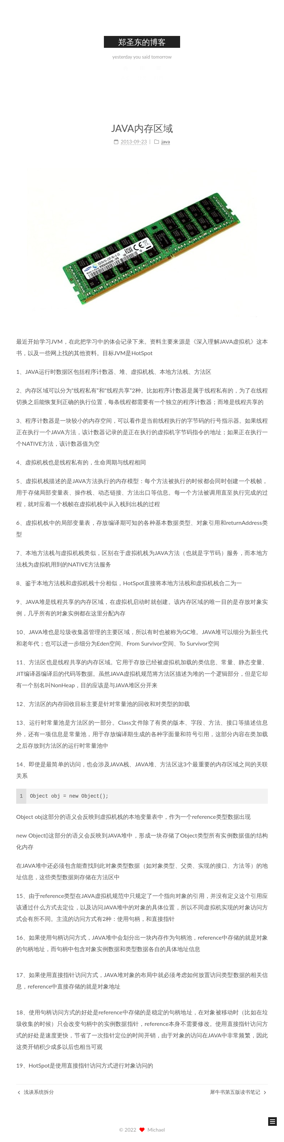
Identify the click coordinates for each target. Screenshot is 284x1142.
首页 (125, 79)
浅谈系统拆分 (36, 1092)
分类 (142, 79)
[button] (272, 1121)
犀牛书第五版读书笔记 (238, 1092)
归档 (158, 79)
